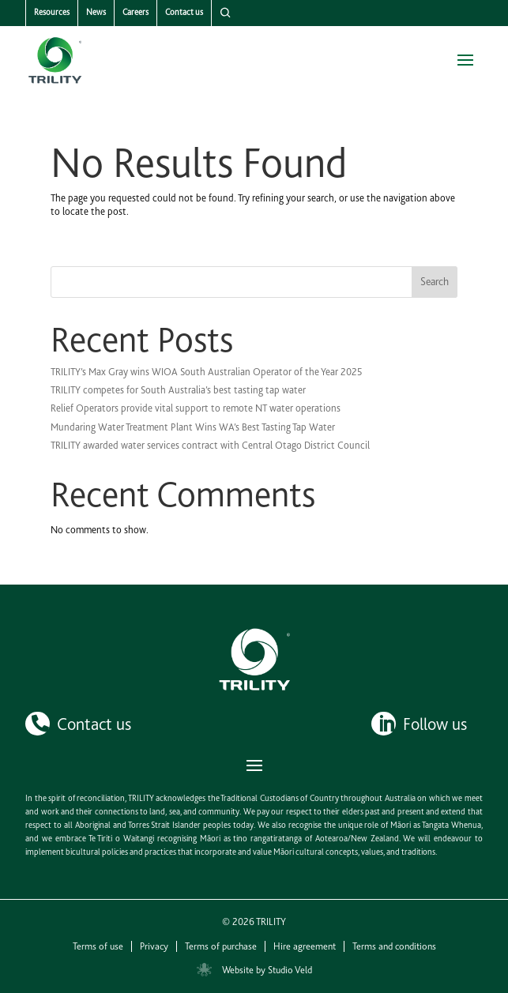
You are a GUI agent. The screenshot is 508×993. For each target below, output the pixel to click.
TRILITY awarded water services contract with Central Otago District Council (210, 445)
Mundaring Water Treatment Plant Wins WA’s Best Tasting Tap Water (193, 427)
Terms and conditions (394, 946)
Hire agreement (304, 946)
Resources (52, 12)
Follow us (435, 723)
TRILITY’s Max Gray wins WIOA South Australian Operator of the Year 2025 (207, 372)
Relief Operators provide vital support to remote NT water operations (196, 408)
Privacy (154, 946)
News (96, 12)
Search (434, 281)
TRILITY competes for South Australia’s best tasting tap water (178, 390)
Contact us (184, 12)
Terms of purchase (221, 946)
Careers (135, 12)
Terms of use (98, 946)
